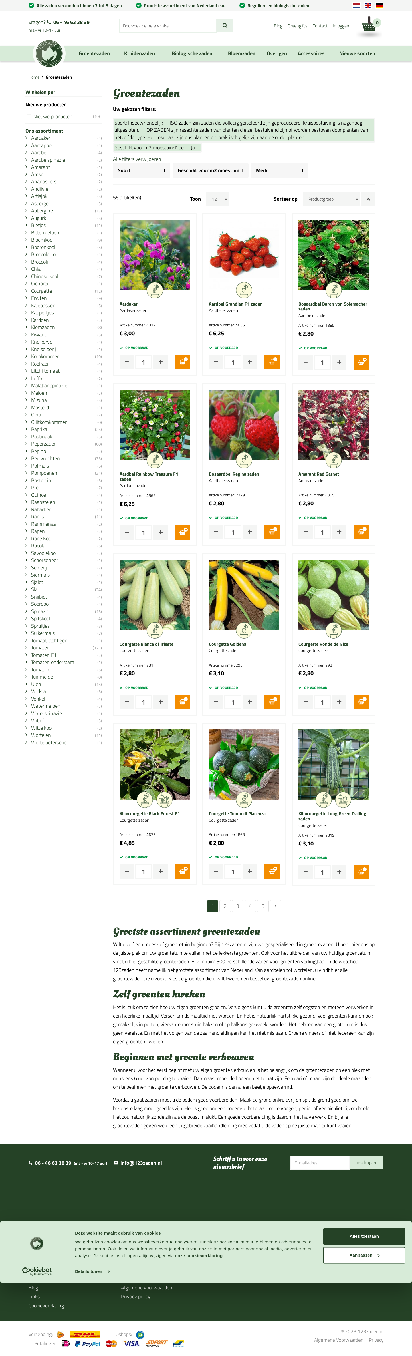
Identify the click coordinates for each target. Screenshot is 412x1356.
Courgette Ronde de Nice (331, 644)
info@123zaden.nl (141, 1163)
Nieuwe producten (71, 116)
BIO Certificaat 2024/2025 (241, 1265)
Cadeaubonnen (45, 1278)
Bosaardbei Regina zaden (242, 474)
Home (34, 77)
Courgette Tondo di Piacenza (245, 813)
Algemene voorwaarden (146, 1287)
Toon (203, 199)
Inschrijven (366, 1162)
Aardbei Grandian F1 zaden (244, 304)
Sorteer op (294, 199)
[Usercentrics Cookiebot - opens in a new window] (37, 1345)
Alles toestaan (364, 1309)
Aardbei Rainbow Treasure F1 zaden (157, 477)
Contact (320, 25)
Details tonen (88, 1344)
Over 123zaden (45, 1242)
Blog (278, 25)
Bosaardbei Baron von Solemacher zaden (340, 307)
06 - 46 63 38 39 (71, 22)
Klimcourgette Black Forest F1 (158, 813)
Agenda (37, 1269)
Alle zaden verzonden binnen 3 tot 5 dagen (79, 5)
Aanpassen (364, 1328)
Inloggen (341, 25)
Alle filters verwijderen (145, 159)
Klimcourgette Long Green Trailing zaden (340, 816)
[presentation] (333, 1188)
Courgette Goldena (235, 644)
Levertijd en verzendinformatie (61, 1251)
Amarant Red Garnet (326, 474)
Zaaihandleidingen (48, 1260)
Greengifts (297, 25)
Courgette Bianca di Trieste (154, 644)
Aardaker (137, 304)
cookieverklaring (204, 1329)
